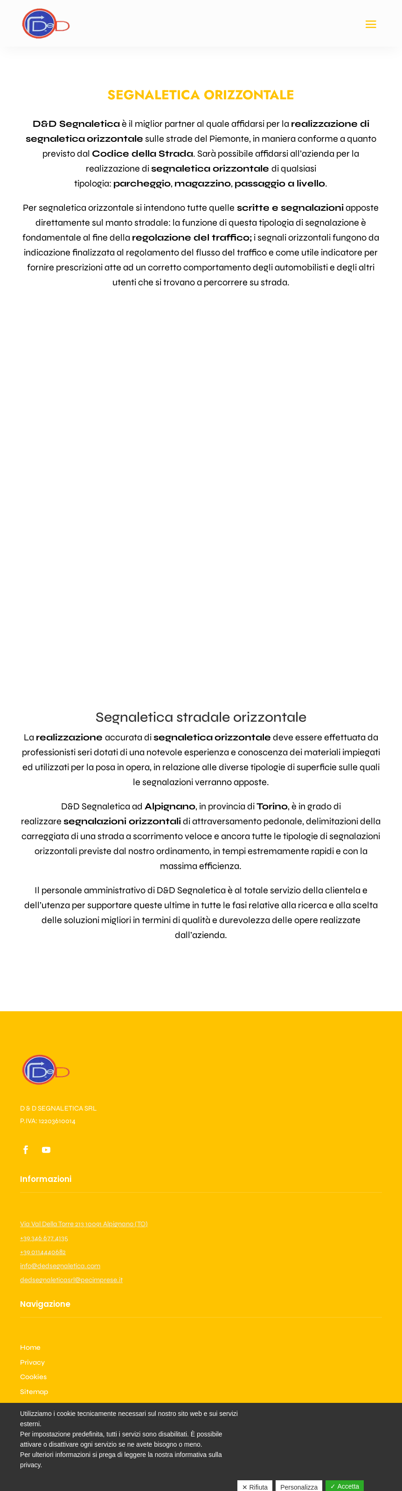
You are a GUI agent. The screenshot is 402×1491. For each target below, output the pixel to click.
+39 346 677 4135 (44, 1238)
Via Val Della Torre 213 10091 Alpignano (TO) (84, 1224)
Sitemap (34, 1391)
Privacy (32, 1362)
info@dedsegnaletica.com (60, 1266)
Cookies (33, 1377)
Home (30, 1347)
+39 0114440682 (43, 1252)
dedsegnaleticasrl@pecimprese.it (71, 1280)
